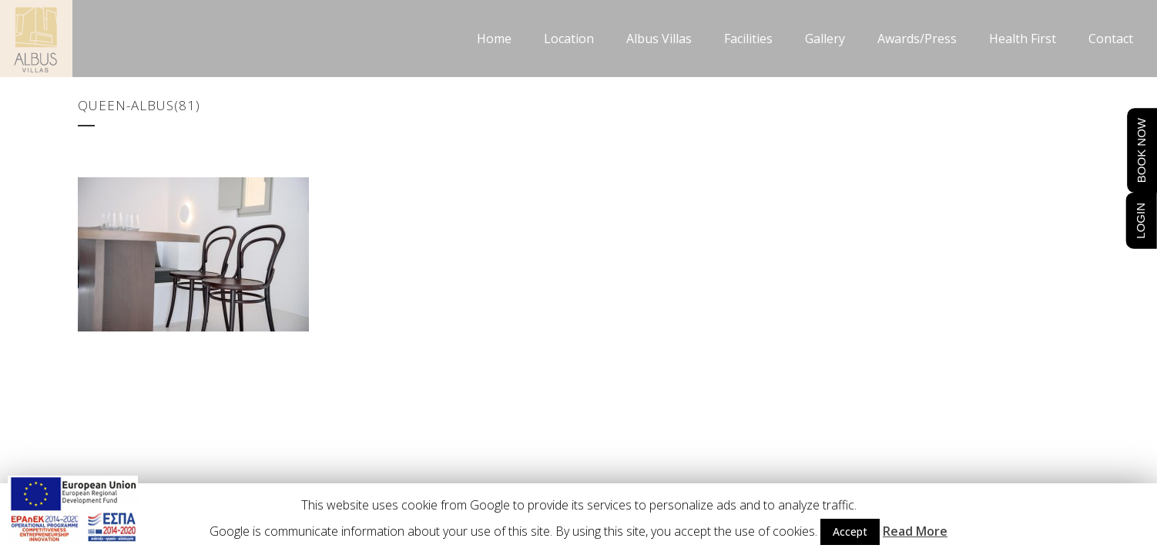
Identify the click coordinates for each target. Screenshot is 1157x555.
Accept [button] (850, 531)
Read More (915, 531)
